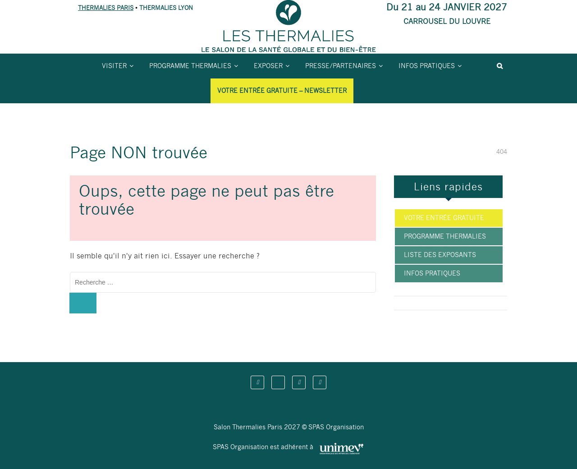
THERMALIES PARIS (105, 8)
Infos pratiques (426, 65)
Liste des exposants (440, 254)
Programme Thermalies (190, 65)
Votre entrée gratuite (444, 217)
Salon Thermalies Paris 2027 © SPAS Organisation (289, 427)
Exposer (268, 65)
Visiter (114, 65)
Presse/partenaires (340, 65)
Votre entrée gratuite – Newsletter (282, 90)
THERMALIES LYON (166, 8)
